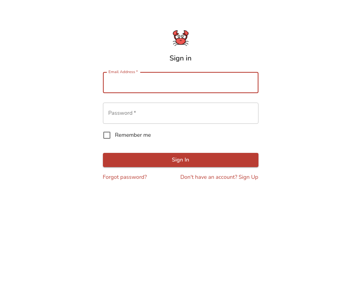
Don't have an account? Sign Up (219, 177)
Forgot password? (125, 177)
